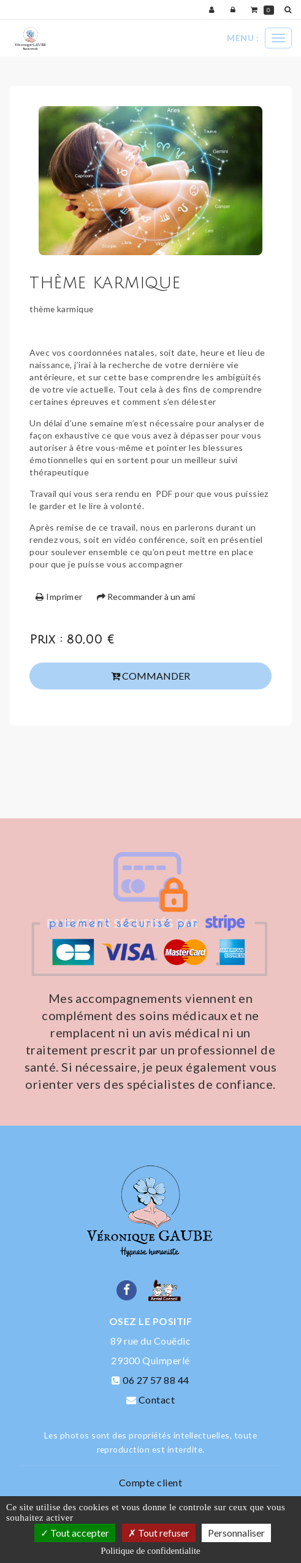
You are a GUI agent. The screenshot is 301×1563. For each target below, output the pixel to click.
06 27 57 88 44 (156, 1380)
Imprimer (59, 596)
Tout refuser (158, 1532)
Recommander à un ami (146, 596)
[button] (290, 10)
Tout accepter (74, 1532)
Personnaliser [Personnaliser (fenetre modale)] (236, 1532)
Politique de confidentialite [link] (150, 1551)
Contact (157, 1399)
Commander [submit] (150, 676)
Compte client (150, 1482)
